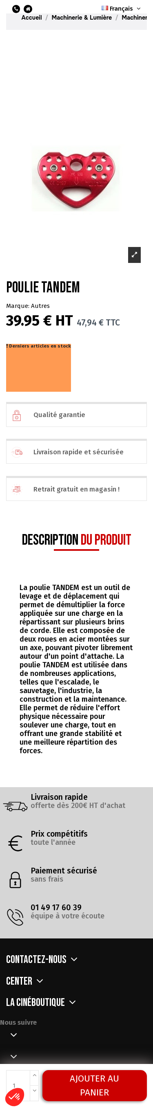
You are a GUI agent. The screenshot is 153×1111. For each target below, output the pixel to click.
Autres (40, 306)
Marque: (17, 306)
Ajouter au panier (94, 1085)
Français (122, 8)
